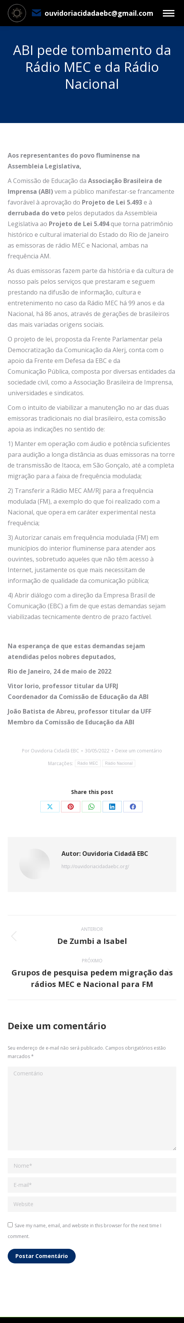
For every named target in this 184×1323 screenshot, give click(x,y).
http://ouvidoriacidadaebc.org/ (95, 866)
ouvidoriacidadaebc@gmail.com (92, 13)
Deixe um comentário (138, 750)
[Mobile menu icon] (168, 13)
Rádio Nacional (119, 763)
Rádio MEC (88, 763)
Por (50, 750)
